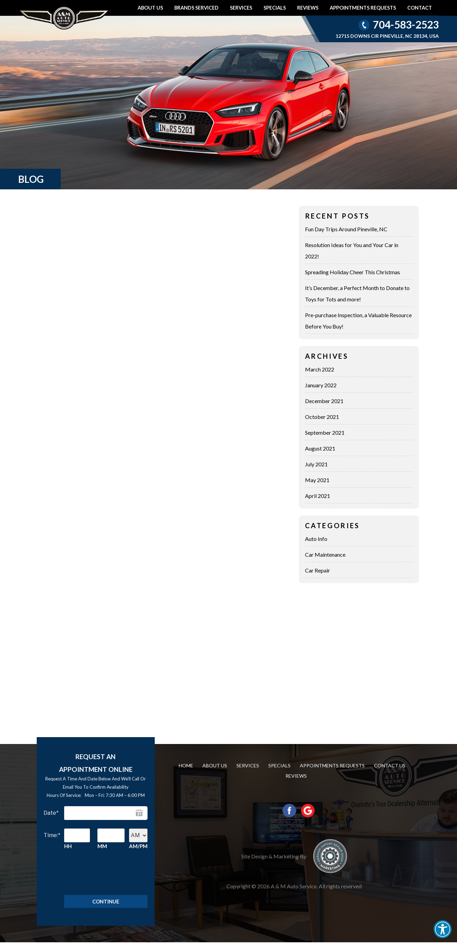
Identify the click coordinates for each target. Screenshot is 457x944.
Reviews (307, 8)
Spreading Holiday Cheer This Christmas (352, 272)
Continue (105, 902)
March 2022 (319, 369)
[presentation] (106, 870)
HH (68, 846)
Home (186, 765)
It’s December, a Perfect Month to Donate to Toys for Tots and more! (357, 293)
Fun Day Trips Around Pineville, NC (346, 229)
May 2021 (317, 480)
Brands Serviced (196, 8)
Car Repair (317, 570)
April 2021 (317, 495)
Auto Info (316, 538)
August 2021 (320, 448)
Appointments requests (363, 8)
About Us (150, 8)
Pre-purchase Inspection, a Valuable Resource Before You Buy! (358, 321)
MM (102, 846)
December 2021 (324, 401)
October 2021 (322, 416)
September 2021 (324, 432)
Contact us (390, 765)
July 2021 (316, 464)
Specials (274, 8)
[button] (442, 929)
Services (241, 8)
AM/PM (138, 846)
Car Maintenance (325, 554)
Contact (419, 8)
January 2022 (321, 385)
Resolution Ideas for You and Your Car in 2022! (351, 250)
